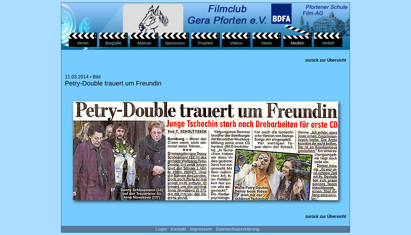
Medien (297, 43)
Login (161, 229)
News (267, 43)
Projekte (205, 43)
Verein (83, 43)
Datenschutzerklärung (237, 229)
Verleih (328, 43)
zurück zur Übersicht (325, 60)
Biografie (113, 43)
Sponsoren (175, 43)
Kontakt (178, 229)
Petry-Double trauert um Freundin (113, 83)
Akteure (144, 43)
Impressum (201, 229)
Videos (236, 43)
